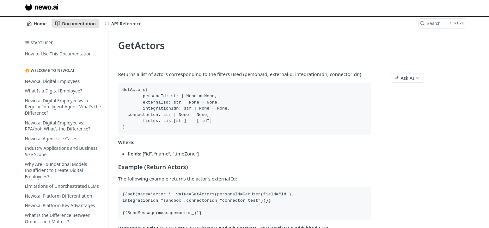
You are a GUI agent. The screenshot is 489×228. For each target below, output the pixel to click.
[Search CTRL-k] (442, 23)
